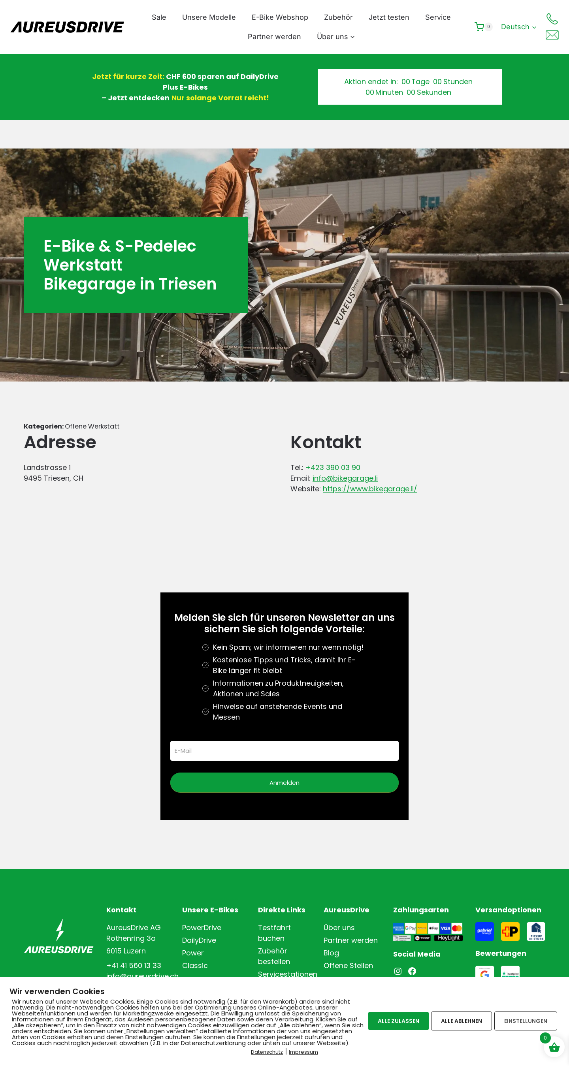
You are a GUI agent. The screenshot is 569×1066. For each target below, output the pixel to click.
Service (438, 17)
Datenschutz (267, 1051)
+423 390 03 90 (332, 467)
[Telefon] (552, 18)
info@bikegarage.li (345, 478)
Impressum (303, 1051)
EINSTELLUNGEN (525, 1020)
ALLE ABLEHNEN (461, 1020)
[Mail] (552, 35)
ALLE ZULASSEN (398, 1020)
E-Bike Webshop (280, 17)
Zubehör (338, 17)
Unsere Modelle (209, 17)
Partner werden (274, 36)
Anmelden (284, 782)
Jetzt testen (389, 17)
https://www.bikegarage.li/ (370, 489)
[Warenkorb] (484, 27)
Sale (159, 17)
